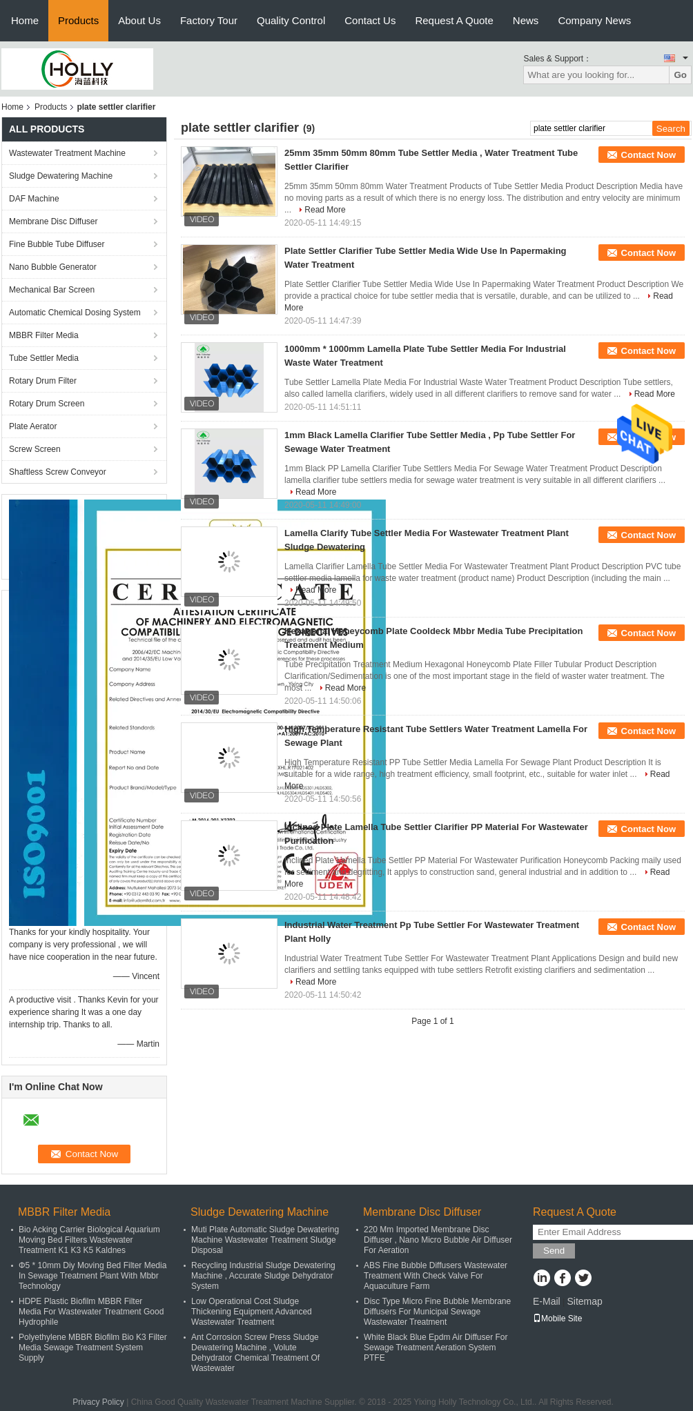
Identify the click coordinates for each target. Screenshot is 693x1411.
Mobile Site (557, 1318)
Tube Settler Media (44, 358)
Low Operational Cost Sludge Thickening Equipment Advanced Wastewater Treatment (251, 1311)
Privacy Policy (98, 1402)
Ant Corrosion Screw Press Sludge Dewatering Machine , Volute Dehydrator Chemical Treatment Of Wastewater (255, 1352)
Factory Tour (208, 20)
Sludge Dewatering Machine (61, 176)
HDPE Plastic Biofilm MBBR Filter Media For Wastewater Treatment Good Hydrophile (91, 1311)
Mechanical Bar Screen (52, 290)
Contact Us (370, 20)
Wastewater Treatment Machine (67, 153)
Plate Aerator (33, 426)
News (526, 20)
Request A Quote (454, 20)
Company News (594, 20)
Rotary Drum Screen (46, 403)
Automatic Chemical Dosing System (75, 312)
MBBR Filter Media (44, 335)
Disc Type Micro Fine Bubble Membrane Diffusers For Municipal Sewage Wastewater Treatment (437, 1311)
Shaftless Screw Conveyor (57, 472)
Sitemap (584, 1301)
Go (680, 75)
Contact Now (648, 155)
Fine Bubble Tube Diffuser (57, 244)
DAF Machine (34, 199)
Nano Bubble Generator (53, 267)
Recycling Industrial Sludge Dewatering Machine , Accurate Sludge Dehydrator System (263, 1276)
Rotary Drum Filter (43, 381)
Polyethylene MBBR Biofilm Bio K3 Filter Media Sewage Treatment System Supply (93, 1347)
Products (78, 20)
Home (25, 20)
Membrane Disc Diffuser (53, 221)
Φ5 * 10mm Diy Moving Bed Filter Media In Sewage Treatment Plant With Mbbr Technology (92, 1276)
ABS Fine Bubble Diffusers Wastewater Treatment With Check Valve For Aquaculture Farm (435, 1276)
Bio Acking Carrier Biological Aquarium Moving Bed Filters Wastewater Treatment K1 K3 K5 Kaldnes (89, 1240)
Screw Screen (35, 449)
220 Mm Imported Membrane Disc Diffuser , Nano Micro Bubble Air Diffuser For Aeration (438, 1240)
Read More (324, 210)
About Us (139, 20)
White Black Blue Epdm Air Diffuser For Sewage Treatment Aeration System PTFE (436, 1347)
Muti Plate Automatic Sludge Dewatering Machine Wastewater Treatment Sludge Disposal (265, 1240)
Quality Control (291, 20)
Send (554, 1250)
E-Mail (546, 1301)
